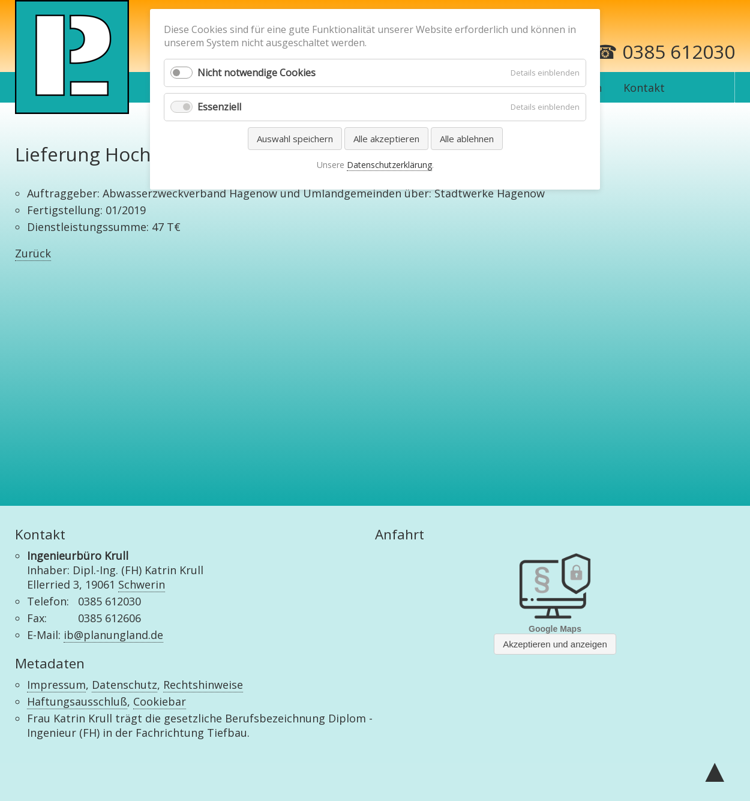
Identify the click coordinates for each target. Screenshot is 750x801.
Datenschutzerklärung (389, 164)
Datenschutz (124, 684)
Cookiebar (159, 701)
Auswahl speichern (295, 139)
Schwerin (141, 584)
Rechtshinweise (203, 684)
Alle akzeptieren (386, 139)
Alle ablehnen (467, 139)
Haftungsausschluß (77, 701)
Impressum (56, 684)
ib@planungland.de (113, 635)
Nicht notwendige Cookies (256, 72)
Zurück (33, 253)
